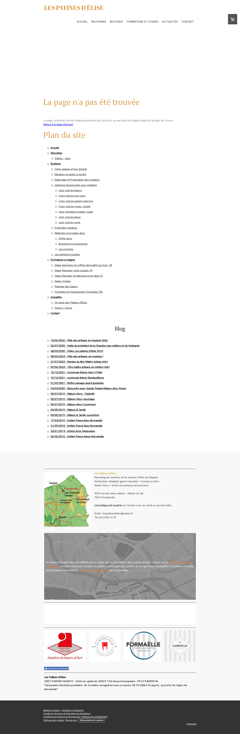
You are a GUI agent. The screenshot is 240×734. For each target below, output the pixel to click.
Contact (188, 21)
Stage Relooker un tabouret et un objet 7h (78, 276)
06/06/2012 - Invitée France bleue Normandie (77, 436)
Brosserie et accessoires (73, 244)
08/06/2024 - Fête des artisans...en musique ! (76, 356)
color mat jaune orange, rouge (75, 212)
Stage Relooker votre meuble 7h (73, 270)
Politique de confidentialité (94, 716)
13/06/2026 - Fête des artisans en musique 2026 (79, 340)
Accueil (82, 21)
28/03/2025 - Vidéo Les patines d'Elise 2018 (76, 351)
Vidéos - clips (62, 158)
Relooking (98, 21)
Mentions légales (51, 710)
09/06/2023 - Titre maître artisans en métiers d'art (79, 367)
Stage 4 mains (62, 281)
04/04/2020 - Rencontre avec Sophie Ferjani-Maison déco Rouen (88, 388)
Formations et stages (142, 21)
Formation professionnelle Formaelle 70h (78, 292)
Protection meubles (65, 228)
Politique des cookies (53, 720)
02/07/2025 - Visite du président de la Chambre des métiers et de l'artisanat (94, 345)
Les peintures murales (67, 254)
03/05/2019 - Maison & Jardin (68, 410)
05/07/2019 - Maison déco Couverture (73, 404)
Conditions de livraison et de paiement (61, 716)
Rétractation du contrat (91, 720)
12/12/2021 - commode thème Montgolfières (77, 378)
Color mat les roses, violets (74, 206)
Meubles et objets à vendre (70, 174)
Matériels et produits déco (69, 233)
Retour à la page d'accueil (58, 124)
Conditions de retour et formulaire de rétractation (66, 713)
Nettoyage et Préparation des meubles (77, 179)
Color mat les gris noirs (72, 196)
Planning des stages (66, 286)
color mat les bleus (69, 217)
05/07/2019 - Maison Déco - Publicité (72, 394)
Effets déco (65, 238)
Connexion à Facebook (56, 668)
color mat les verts (69, 222)
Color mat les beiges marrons (75, 201)
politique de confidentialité (93, 570)
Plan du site (71, 720)
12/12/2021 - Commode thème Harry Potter (76, 372)
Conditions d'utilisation (72, 710)
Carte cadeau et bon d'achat (70, 169)
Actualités (170, 21)
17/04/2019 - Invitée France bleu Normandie (76, 420)
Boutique (116, 21)
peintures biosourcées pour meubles (75, 185)
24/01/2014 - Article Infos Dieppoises (72, 431)
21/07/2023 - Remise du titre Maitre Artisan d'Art (79, 361)
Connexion (191, 724)
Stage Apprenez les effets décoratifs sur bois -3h (83, 265)
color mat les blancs (70, 190)
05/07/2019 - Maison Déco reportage (72, 399)
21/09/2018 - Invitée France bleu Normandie (76, 426)
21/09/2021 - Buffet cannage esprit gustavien (77, 383)
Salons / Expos (63, 308)
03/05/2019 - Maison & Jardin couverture (74, 415)
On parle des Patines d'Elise (70, 302)
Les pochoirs (65, 249)
